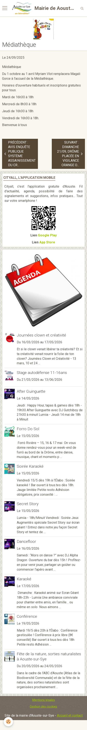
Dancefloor (26, 541)
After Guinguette (31, 391)
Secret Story (28, 503)
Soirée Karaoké (30, 466)
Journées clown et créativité (41, 335)
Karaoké (24, 579)
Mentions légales (43, 700)
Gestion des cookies (43, 706)
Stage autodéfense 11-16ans (42, 372)
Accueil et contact (70, 715)
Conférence (27, 616)
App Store (47, 242)
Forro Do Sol (28, 428)
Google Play (47, 235)
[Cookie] (8, 721)
